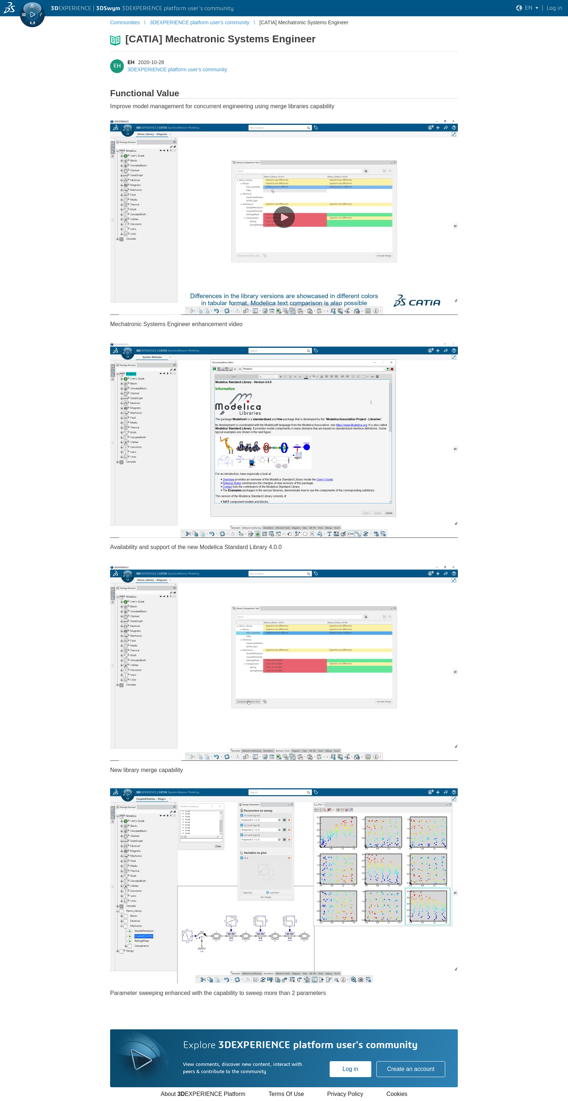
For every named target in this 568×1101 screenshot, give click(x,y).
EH (131, 62)
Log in (350, 1069)
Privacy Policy (345, 1094)
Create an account (410, 1069)
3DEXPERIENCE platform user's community (177, 69)
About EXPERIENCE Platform (202, 1094)
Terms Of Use (286, 1094)
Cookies (397, 1094)
